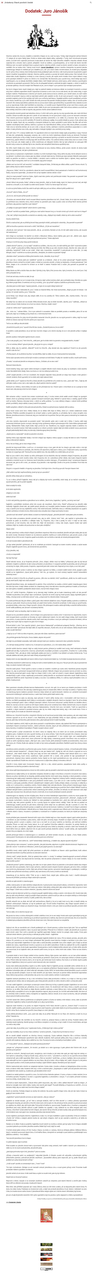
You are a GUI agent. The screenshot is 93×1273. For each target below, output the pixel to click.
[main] (46, 12)
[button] (2, 2)
